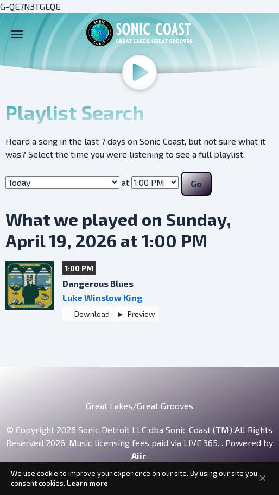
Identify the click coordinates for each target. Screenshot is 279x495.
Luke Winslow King (102, 297)
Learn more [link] (87, 483)
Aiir (138, 455)
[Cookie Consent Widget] (139, 478)
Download (92, 313)
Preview (140, 313)
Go (196, 183)
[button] (263, 478)
